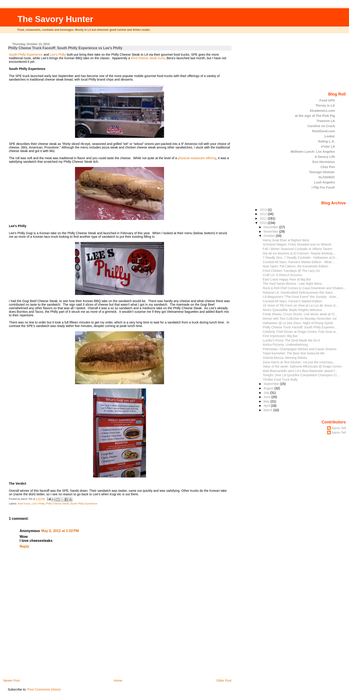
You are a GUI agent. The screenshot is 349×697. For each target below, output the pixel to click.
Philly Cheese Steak (57, 503)
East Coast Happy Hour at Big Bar (287, 279)
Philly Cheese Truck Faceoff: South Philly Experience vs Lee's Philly (65, 48)
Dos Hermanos (323, 162)
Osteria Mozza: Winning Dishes (285, 358)
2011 (264, 218)
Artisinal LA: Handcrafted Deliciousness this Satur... (299, 292)
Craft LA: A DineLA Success (282, 275)
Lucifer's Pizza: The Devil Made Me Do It (291, 340)
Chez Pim (328, 167)
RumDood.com (323, 131)
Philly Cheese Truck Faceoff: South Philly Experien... (300, 327)
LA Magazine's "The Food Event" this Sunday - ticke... (301, 297)
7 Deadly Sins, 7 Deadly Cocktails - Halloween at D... (300, 257)
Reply (24, 546)
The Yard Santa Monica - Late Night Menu (292, 283)
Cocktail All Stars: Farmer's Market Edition (292, 301)
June (267, 397)
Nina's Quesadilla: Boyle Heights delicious (292, 310)
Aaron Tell (339, 428)
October (270, 236)
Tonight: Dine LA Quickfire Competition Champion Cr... (301, 375)
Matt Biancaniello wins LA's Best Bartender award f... (300, 371)
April (267, 405)
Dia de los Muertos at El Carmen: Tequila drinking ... (299, 253)
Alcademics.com (322, 110)
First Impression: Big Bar (280, 336)
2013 (264, 209)
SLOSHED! (326, 177)
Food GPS (327, 100)
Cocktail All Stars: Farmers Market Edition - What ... (299, 262)
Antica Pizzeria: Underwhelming (285, 344)
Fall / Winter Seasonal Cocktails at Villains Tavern (298, 249)
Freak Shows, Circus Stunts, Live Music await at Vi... (300, 314)
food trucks (24, 503)
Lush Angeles (324, 182)
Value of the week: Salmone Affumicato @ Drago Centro (302, 366)
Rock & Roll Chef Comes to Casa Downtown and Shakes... (304, 288)
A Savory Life (325, 157)
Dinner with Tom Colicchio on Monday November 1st (300, 318)
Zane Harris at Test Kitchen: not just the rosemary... (299, 362)
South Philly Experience (26, 54)
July (267, 392)
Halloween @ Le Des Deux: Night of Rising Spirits (298, 323)
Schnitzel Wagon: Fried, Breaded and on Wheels (297, 244)
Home (118, 680)
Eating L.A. (326, 141)
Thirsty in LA (325, 105)
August (269, 388)
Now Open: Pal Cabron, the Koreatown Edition (296, 266)
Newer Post (11, 680)
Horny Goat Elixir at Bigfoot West (286, 240)
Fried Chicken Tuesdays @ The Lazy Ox (291, 270)
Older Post (223, 680)
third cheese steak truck (147, 58)
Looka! (330, 136)
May (267, 401)
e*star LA (328, 146)
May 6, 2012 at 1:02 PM (60, 531)
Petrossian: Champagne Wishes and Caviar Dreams (300, 349)
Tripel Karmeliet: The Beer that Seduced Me (294, 353)
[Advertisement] (41, 647)
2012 (264, 214)
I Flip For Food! (323, 187)
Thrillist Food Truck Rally (280, 379)
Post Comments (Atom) (44, 689)
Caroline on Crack (321, 126)
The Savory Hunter (55, 19)
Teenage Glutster (322, 172)
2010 (264, 223)
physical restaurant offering (196, 158)
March (268, 410)
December (271, 227)
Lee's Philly (57, 54)
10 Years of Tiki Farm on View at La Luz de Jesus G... (301, 305)
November (271, 231)
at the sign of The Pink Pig (315, 116)
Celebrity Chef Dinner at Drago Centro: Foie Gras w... (300, 331)
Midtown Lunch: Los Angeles (313, 151)
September (272, 384)
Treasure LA (326, 121)
